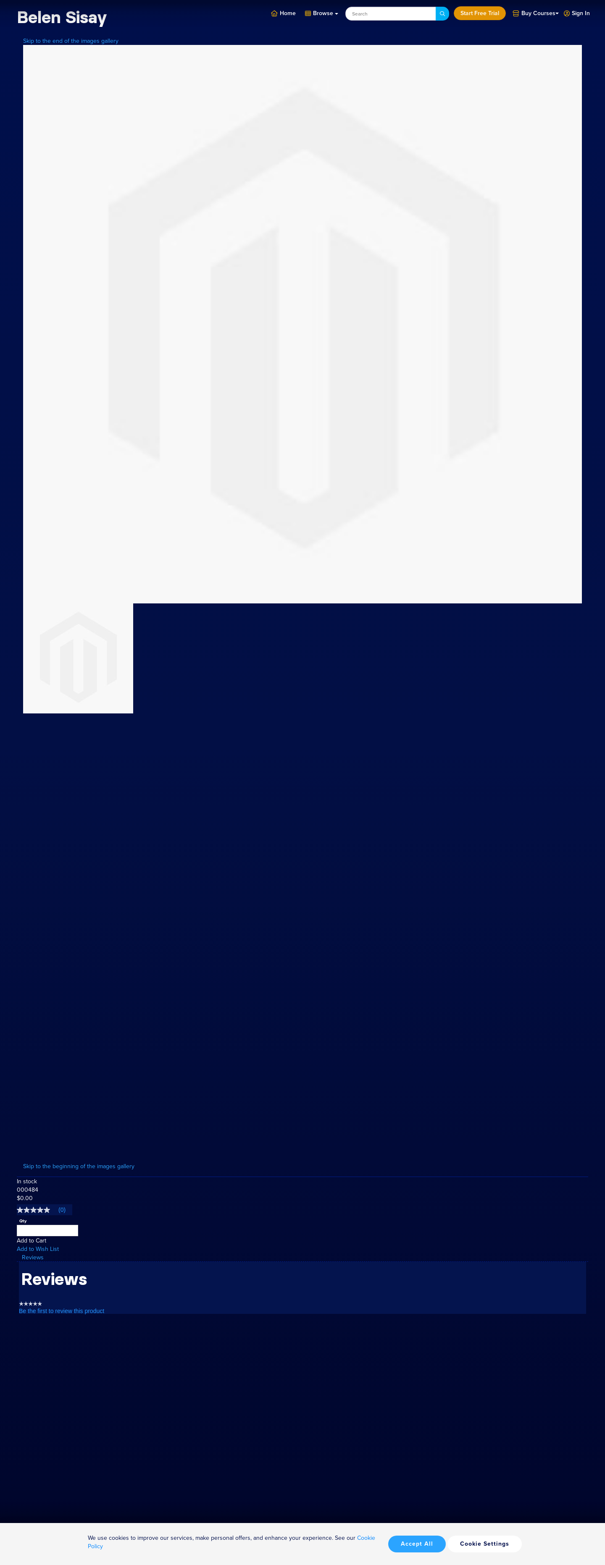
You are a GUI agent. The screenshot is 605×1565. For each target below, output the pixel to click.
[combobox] (390, 14)
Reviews (33, 1257)
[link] (44, 1209)
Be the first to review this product (61, 1311)
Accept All (417, 1543)
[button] (576, 12)
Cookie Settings (484, 1543)
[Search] (442, 14)
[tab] (302, 1257)
